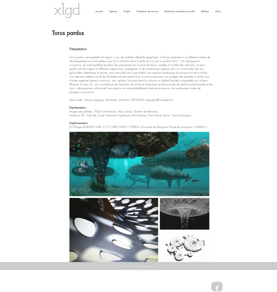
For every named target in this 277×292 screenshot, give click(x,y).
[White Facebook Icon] (217, 288)
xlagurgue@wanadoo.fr (159, 100)
